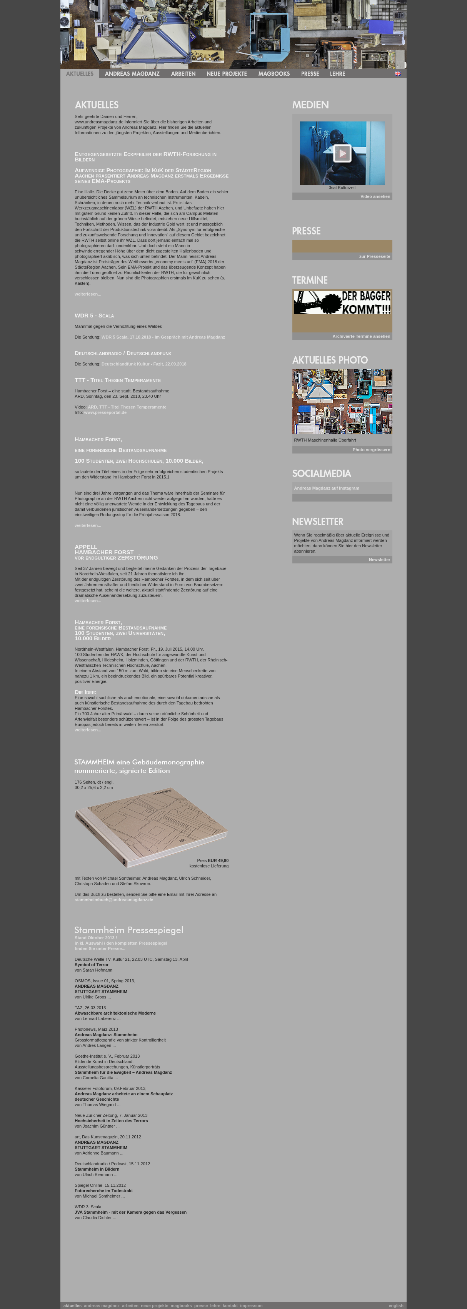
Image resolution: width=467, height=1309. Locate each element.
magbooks (182, 1305)
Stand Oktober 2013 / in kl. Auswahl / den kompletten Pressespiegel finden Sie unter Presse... (121, 943)
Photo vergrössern (371, 449)
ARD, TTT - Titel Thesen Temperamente (127, 407)
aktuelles (73, 1305)
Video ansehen (375, 196)
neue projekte (156, 1305)
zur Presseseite (374, 256)
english (396, 1305)
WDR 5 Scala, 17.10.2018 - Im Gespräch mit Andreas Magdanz (163, 337)
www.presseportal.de (105, 412)
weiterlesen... (88, 294)
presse (202, 1305)
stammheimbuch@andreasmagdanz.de (114, 899)
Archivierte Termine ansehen (361, 336)
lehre (216, 1305)
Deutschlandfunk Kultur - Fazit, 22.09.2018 (144, 364)
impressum (252, 1305)
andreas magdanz (103, 1305)
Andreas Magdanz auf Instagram (326, 488)
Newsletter (379, 559)
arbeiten (131, 1305)
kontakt (231, 1305)
